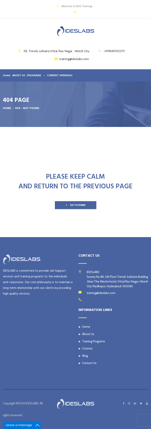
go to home (76, 205)
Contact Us (87, 363)
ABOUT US (18, 75)
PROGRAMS (34, 75)
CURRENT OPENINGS (59, 75)
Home (6, 75)
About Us (86, 334)
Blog (83, 356)
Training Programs (91, 341)
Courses (85, 348)
